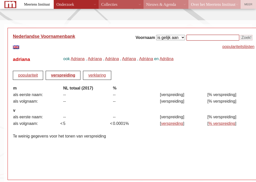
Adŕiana (129, 59)
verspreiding (63, 75)
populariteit (28, 75)
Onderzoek (65, 4)
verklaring (97, 75)
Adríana (95, 59)
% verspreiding (222, 123)
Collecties (109, 4)
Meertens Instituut (37, 4)
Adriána (146, 59)
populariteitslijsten (238, 46)
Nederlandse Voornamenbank (44, 36)
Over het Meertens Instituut (213, 4)
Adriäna (112, 59)
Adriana (77, 59)
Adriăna (167, 59)
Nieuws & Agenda (161, 4)
